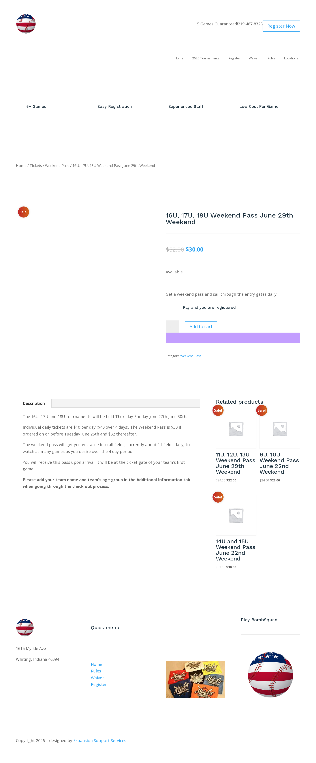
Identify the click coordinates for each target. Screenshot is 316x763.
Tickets (36, 165)
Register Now (281, 26)
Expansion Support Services (99, 740)
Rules (271, 58)
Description (34, 403)
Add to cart (201, 326)
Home (179, 58)
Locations (291, 58)
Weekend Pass (57, 165)
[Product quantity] (172, 326)
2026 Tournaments (206, 58)
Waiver (254, 58)
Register (234, 58)
